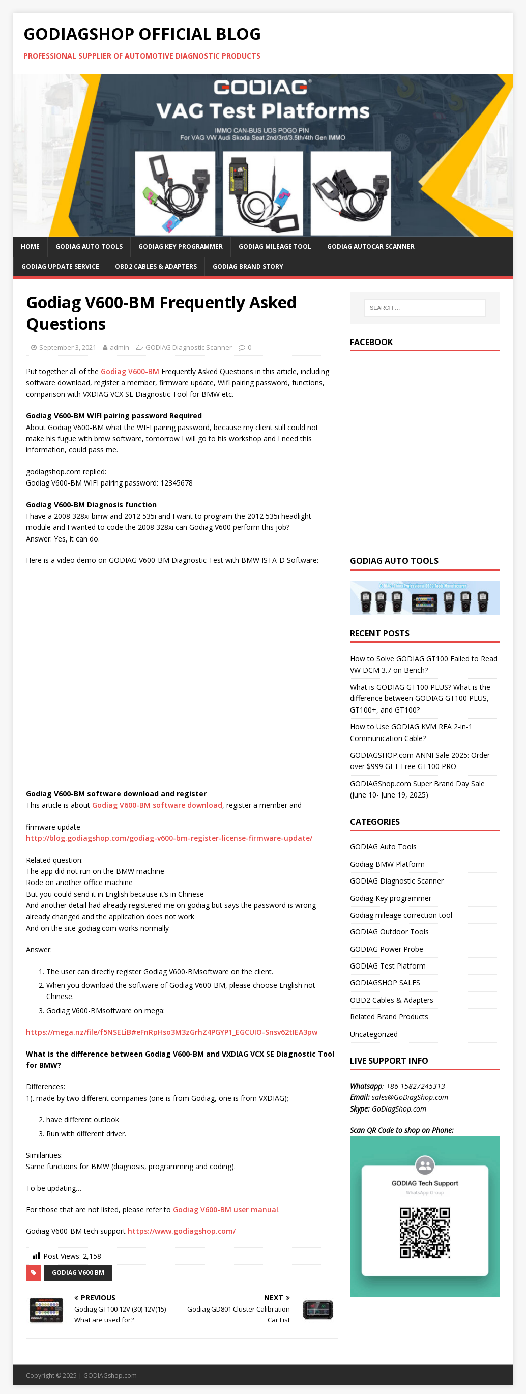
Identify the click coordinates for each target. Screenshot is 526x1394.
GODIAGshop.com (110, 1375)
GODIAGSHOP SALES (385, 982)
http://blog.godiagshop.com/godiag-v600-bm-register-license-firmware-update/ (169, 838)
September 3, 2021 (67, 347)
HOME (30, 246)
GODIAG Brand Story (248, 266)
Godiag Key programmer (390, 898)
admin (119, 347)
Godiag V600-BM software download (157, 805)
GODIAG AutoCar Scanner (371, 246)
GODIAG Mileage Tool (275, 246)
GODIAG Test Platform (388, 966)
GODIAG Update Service (60, 266)
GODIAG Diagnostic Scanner (188, 347)
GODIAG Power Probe (386, 949)
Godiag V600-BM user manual (225, 1209)
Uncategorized (374, 1034)
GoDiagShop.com (399, 1109)
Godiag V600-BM (130, 371)
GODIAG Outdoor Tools (389, 931)
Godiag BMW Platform (387, 864)
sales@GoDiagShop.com (410, 1097)
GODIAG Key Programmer (180, 246)
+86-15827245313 (415, 1086)
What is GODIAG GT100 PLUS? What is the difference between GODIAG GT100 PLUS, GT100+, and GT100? (420, 698)
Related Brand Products (389, 1016)
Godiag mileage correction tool (401, 915)
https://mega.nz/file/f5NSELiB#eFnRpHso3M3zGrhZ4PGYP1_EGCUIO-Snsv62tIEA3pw (171, 1032)
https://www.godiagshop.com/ (182, 1231)
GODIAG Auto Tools (89, 246)
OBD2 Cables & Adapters (156, 266)
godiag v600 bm (78, 1272)
